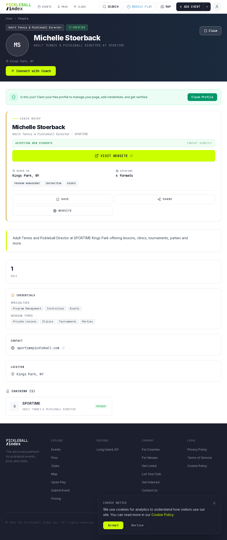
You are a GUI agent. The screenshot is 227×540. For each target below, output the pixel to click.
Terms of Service (199, 457)
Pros (54, 457)
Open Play (58, 482)
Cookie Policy (197, 466)
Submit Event (60, 490)
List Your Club (151, 474)
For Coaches (151, 449)
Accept (113, 525)
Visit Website (113, 156)
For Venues (150, 457)
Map (54, 474)
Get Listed (149, 466)
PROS (62, 6)
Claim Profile (202, 97)
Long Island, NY (108, 449)
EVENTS (44, 6)
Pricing (56, 498)
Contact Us (150, 490)
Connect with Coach (31, 71)
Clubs (55, 466)
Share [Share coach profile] (165, 199)
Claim (210, 31)
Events (56, 449)
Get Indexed (150, 482)
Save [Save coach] (62, 199)
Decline (137, 525)
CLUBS (80, 6)
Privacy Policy (197, 449)
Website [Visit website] (62, 210)
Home (9, 18)
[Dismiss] (214, 503)
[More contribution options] (207, 6)
